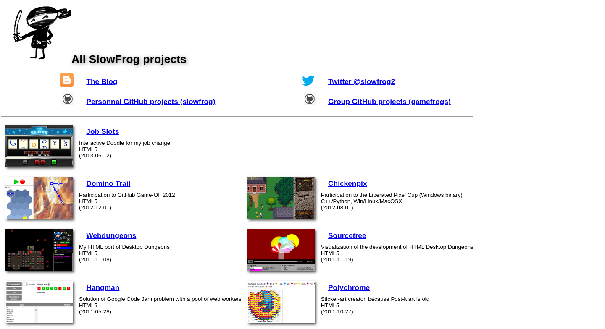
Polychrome (349, 287)
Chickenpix (347, 183)
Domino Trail (108, 183)
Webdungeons (111, 235)
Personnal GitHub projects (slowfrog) (150, 101)
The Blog (101, 81)
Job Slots (102, 131)
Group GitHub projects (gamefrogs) (389, 101)
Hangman (102, 287)
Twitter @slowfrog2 (361, 81)
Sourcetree (347, 235)
